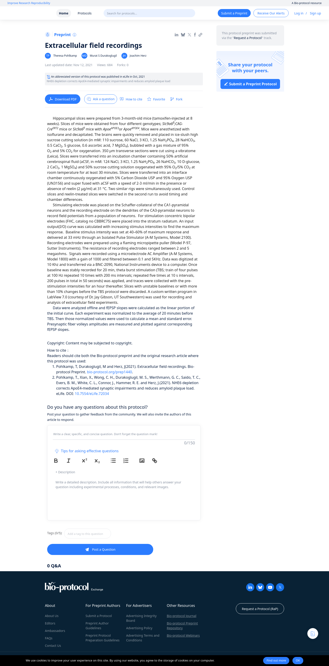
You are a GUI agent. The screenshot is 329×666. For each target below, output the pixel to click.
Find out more (276, 660)
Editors (50, 623)
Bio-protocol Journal (181, 616)
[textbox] (87, 533)
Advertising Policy (139, 628)
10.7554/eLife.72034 (92, 393)
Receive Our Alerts (271, 13)
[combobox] (103, 533)
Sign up (315, 13)
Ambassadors (55, 631)
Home (63, 13)
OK (298, 660)
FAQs (48, 638)
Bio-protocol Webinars (183, 635)
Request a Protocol (248, 38)
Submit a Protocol (99, 616)
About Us (51, 616)
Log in (298, 13)
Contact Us (53, 645)
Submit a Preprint (234, 13)
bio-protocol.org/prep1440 (109, 371)
